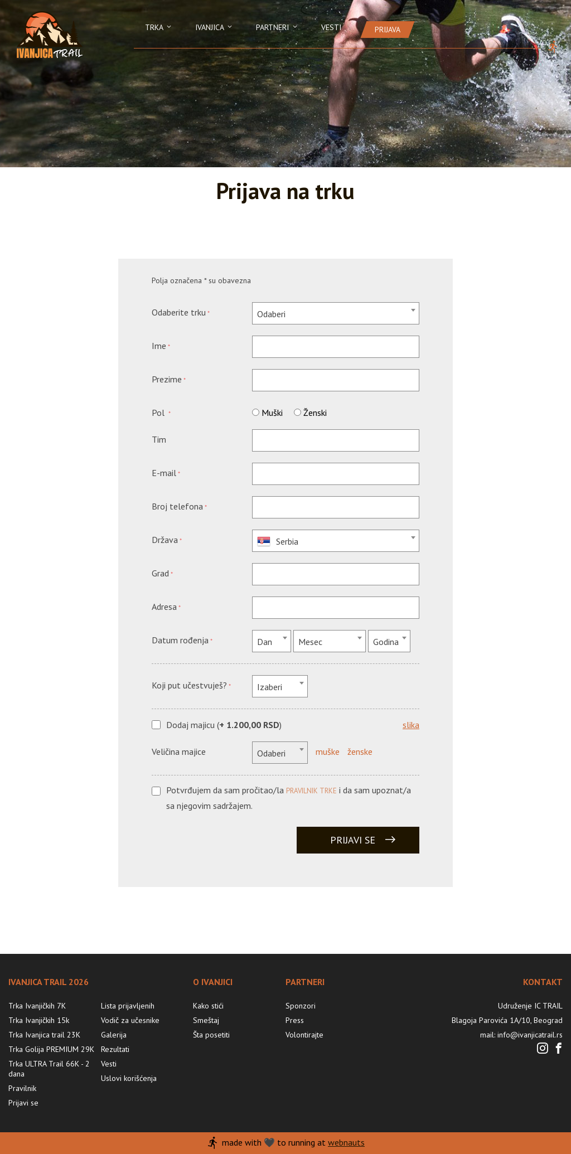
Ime (159, 345)
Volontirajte (304, 1035)
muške (328, 751)
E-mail (164, 472)
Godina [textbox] (386, 641)
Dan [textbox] (264, 641)
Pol (159, 412)
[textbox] (336, 541)
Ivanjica (214, 27)
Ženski (315, 412)
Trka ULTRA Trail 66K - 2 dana (49, 1069)
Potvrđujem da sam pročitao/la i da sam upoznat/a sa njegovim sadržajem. (288, 797)
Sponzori (301, 1006)
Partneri (277, 27)
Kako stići (208, 1006)
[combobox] (335, 313)
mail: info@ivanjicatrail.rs (521, 1035)
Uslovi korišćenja (129, 1078)
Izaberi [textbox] (269, 686)
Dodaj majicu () (224, 725)
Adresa (164, 606)
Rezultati (115, 1049)
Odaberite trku (179, 312)
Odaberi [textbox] (271, 313)
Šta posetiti (211, 1035)
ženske (359, 751)
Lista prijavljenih (127, 1006)
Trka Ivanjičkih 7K (37, 1006)
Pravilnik (22, 1088)
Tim (159, 439)
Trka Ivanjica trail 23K (44, 1035)
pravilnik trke (311, 791)
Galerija (114, 1035)
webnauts (346, 1142)
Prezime (167, 379)
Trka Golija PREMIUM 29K (51, 1049)
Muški (272, 412)
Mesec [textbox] (310, 641)
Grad (160, 573)
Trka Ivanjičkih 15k (38, 1020)
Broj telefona (177, 506)
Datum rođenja (180, 640)
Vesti (331, 27)
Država (165, 539)
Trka (159, 27)
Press (295, 1020)
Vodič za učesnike (130, 1020)
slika (411, 724)
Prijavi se (363, 839)
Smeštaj (206, 1020)
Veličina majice (179, 751)
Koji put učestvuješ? (189, 685)
